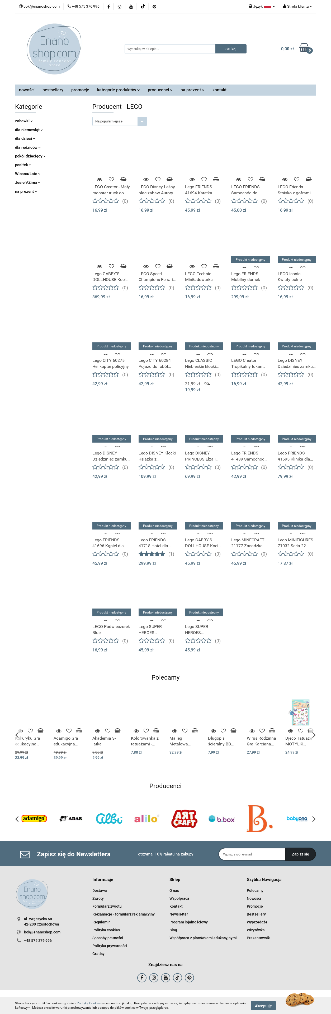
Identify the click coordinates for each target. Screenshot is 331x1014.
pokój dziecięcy (30, 156)
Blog (173, 930)
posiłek (23, 164)
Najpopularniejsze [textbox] (108, 121)
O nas (174, 890)
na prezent (193, 89)
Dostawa (99, 890)
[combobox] (119, 121)
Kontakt (176, 906)
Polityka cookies (106, 930)
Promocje (255, 906)
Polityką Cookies (89, 1003)
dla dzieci (25, 138)
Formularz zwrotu (107, 906)
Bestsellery (256, 914)
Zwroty (98, 898)
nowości (27, 89)
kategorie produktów (118, 89)
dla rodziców (28, 147)
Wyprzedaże (257, 922)
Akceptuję (263, 1005)
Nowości (254, 898)
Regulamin (101, 922)
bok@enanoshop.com (42, 932)
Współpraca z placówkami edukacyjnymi (203, 938)
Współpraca (179, 898)
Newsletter (178, 914)
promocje (80, 89)
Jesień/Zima (27, 182)
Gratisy (98, 954)
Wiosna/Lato (27, 173)
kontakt (219, 89)
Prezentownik (258, 938)
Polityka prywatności (109, 946)
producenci (160, 89)
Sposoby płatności (107, 938)
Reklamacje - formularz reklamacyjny (123, 914)
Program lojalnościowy (188, 922)
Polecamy (255, 890)
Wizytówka (256, 930)
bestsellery (52, 89)
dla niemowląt (29, 129)
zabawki (24, 120)
